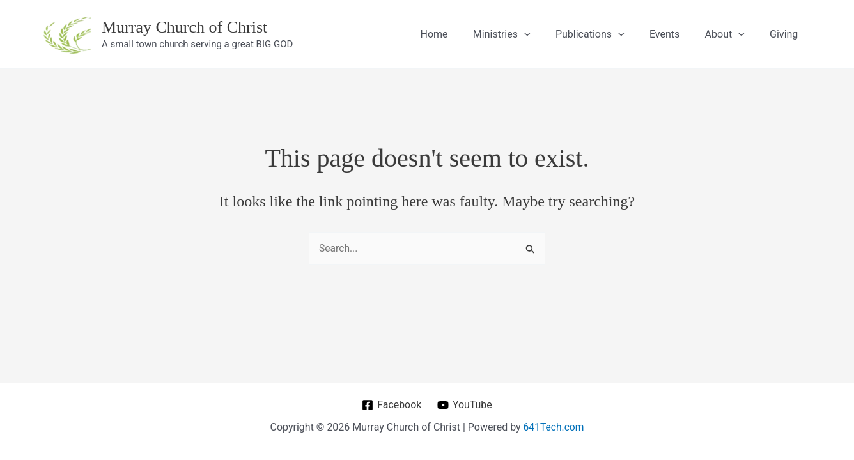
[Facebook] (391, 405)
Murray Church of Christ (184, 27)
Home (460, 34)
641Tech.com (553, 427)
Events (676, 34)
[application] (545, 34)
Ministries (523, 34)
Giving (786, 34)
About (732, 34)
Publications (605, 34)
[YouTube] (465, 405)
